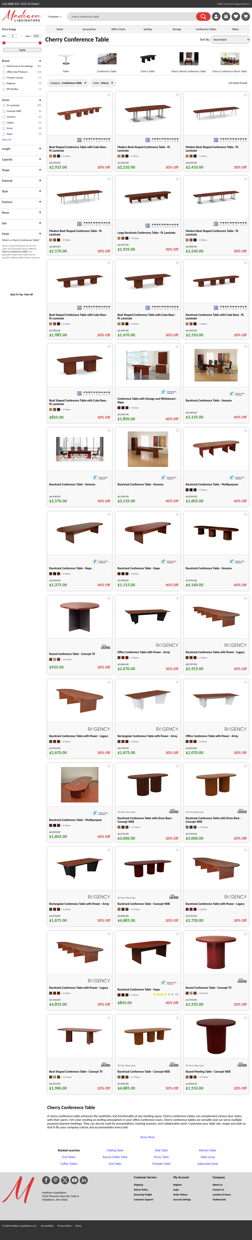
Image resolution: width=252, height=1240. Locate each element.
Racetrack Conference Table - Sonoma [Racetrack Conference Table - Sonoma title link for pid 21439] (209, 568)
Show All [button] (6, 139)
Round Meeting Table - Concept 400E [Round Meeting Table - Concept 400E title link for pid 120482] (208, 1071)
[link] (245, 16)
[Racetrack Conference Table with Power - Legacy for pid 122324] (216, 878)
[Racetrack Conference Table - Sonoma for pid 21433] (79, 460)
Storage (177, 29)
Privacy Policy (64, 1225)
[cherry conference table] (134, 16)
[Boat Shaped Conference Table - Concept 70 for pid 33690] (79, 1045)
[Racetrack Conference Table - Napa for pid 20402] (79, 543)
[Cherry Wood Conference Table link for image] (188, 60)
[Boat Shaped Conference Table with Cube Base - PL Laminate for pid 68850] (79, 120)
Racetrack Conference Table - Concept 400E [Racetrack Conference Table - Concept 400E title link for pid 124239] (144, 904)
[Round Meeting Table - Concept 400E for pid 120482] (216, 1053)
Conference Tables (206, 29)
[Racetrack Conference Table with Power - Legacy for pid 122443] (79, 962)
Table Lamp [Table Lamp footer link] (207, 1157)
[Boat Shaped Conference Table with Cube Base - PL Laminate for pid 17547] (79, 287)
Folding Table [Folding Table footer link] (115, 1150)
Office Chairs (118, 29)
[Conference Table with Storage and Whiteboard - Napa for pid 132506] (148, 379)
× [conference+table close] (112, 83)
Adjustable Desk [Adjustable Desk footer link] (207, 1164)
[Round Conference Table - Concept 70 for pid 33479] (216, 969)
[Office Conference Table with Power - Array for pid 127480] (216, 707)
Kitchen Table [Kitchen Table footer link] (207, 1150)
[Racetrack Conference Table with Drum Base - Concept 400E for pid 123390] (148, 796)
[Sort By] (230, 40)
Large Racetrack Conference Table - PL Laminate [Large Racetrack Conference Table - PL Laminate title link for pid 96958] (146, 233)
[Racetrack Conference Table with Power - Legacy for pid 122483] (216, 626)
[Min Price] (12, 36)
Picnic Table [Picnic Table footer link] (161, 1157)
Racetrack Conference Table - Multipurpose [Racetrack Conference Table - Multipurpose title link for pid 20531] (75, 820)
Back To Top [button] (16, 294)
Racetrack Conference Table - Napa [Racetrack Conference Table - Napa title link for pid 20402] (70, 568)
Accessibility (47, 1225)
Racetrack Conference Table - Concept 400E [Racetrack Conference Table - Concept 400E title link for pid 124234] (144, 1071)
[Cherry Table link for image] (147, 60)
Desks (60, 29)
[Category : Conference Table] (72, 83)
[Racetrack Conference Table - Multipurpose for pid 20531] (79, 801)
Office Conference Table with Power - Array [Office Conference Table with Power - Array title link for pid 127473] (144, 652)
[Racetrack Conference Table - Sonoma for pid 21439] (216, 540)
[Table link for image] (65, 60)
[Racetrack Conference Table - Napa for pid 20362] (147, 964)
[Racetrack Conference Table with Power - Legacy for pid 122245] (79, 712)
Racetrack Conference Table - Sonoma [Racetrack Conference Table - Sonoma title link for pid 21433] (72, 484)
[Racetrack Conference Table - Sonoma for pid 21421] (148, 466)
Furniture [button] (55, 17)
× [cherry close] (85, 83)
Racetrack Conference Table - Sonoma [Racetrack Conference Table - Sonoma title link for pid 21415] (209, 400)
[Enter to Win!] (226, 20)
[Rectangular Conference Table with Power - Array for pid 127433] (79, 878)
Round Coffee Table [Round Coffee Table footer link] (115, 1157)
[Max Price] (36, 36)
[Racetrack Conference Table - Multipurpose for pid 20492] (216, 457)
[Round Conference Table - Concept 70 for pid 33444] (79, 633)
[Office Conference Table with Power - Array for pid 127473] (147, 623)
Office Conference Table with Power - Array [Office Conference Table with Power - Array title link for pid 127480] (212, 736)
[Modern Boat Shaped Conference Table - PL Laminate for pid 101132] (147, 122)
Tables (235, 29)
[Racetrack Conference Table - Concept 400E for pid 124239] (147, 876)
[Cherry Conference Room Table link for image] (229, 60)
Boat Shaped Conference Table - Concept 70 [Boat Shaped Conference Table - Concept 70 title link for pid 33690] (75, 1071)
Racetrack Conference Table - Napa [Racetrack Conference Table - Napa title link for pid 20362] (139, 989)
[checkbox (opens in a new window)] (4, 66)
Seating (148, 29)
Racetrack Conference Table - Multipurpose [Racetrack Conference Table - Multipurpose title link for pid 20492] (212, 484)
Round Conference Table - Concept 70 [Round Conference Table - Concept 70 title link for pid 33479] (208, 988)
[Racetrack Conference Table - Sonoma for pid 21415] (216, 380)
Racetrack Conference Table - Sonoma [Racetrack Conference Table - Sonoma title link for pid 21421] (140, 484)
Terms (78, 1225)
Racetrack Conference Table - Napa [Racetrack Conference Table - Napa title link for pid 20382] (139, 568)
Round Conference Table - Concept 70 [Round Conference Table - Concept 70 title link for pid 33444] (72, 654)
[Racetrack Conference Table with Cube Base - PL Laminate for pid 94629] (216, 286)
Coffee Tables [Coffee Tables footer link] (68, 1164)
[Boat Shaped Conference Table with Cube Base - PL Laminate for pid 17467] (147, 288)
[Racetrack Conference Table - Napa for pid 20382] (147, 543)
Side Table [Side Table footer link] (161, 1150)
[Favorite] (108, 95)
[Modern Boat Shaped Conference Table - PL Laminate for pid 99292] (216, 203)
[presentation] (21, 61)
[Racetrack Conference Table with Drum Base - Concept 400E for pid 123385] (216, 796)
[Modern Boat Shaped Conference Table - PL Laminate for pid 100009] (216, 119)
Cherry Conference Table (77, 39)
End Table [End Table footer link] (115, 1164)
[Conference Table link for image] (106, 60)
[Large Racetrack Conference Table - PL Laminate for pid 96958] (147, 203)
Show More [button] (147, 1137)
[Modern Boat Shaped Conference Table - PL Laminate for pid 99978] (79, 204)
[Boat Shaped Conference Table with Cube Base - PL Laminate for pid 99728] (79, 375)
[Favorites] (236, 20)
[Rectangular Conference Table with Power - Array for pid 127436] (147, 710)
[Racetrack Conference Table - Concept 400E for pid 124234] (147, 1044)
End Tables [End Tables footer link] (69, 1157)
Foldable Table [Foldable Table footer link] (161, 1164)
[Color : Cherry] (105, 83)
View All (28, 294)
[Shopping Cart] (245, 16)
